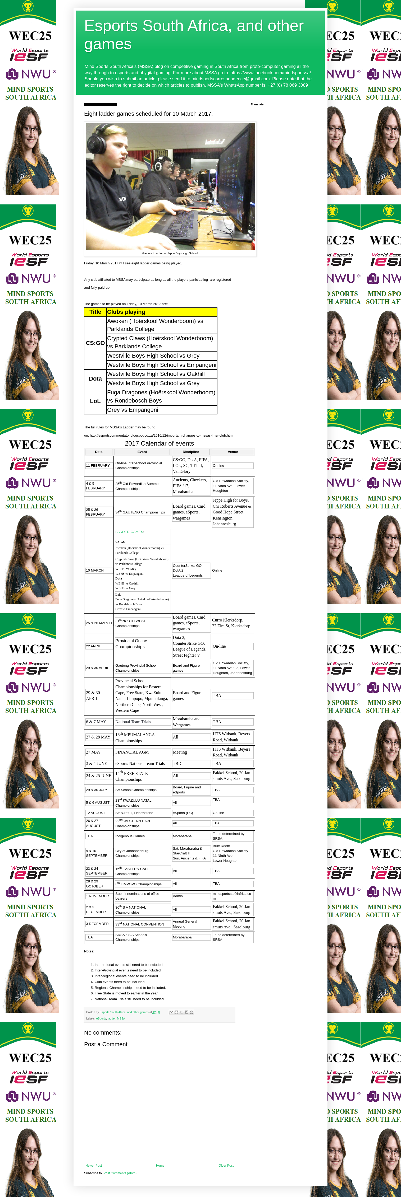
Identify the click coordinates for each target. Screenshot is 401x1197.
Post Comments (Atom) (119, 1173)
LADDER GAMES (129, 532)
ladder (111, 1018)
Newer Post (93, 1165)
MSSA (121, 1018)
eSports (101, 1018)
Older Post (226, 1165)
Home (160, 1165)
